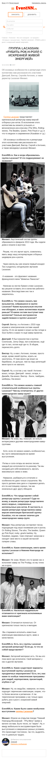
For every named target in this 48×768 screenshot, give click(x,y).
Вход (4, 3)
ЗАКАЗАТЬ (15, 14)
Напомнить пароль (39, 3)
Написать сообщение (19, 744)
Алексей (14, 742)
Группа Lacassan (11, 117)
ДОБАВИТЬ (32, 14)
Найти (4, 27)
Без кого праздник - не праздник (28, 37)
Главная (4, 37)
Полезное (12, 37)
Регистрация (14, 3)
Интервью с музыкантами (11, 40)
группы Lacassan (24, 711)
